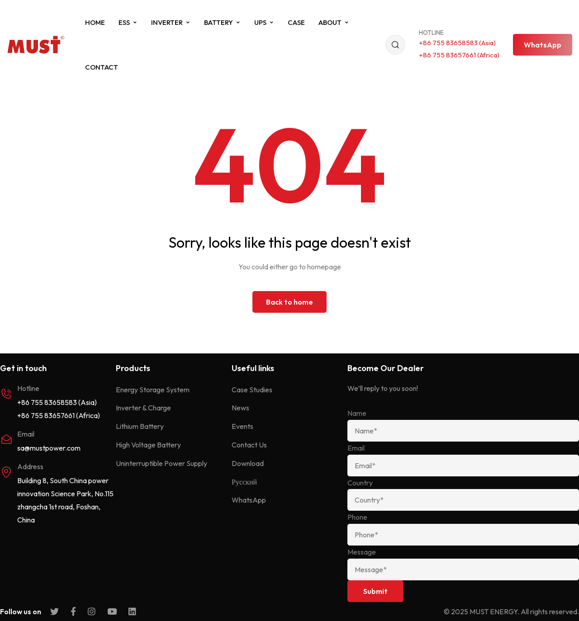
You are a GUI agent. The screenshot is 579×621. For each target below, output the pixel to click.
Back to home (289, 301)
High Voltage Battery (148, 444)
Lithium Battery (140, 426)
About (333, 22)
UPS (264, 22)
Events (242, 426)
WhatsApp (249, 499)
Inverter (170, 22)
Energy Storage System (153, 389)
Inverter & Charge (143, 407)
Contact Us (249, 444)
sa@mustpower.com (49, 447)
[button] (542, 45)
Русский (244, 481)
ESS (128, 22)
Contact (101, 67)
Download (248, 463)
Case (296, 22)
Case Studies (252, 389)
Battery (222, 22)
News (240, 407)
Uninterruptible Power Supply (161, 463)
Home (95, 22)
